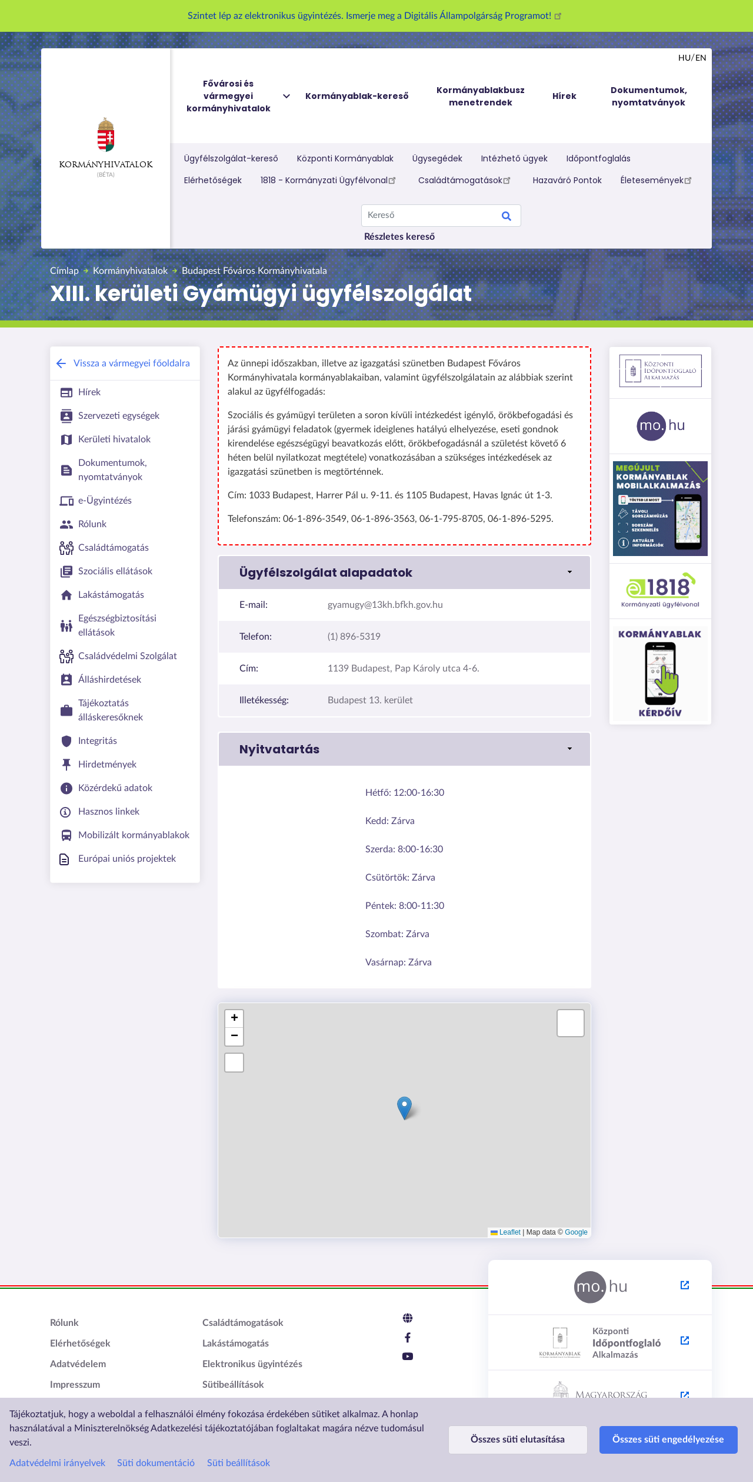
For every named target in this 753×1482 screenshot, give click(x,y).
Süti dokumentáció (156, 1463)
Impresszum (75, 1385)
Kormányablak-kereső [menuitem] (357, 96)
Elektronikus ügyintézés (252, 1364)
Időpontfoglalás (599, 158)
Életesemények (658, 179)
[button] (404, 572)
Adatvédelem (78, 1364)
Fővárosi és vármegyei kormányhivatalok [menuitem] (239, 96)
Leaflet (506, 1232)
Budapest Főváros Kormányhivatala (254, 271)
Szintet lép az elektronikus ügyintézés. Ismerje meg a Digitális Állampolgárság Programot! (376, 16)
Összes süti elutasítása (510, 1439)
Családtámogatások (466, 179)
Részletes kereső (399, 237)
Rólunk (64, 1323)
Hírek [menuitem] (564, 96)
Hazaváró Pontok (567, 180)
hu (684, 58)
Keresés (506, 218)
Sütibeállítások (233, 1385)
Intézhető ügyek (514, 158)
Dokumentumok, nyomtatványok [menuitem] (649, 96)
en (701, 58)
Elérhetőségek (213, 180)
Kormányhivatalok (105, 143)
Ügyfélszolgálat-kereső (231, 158)
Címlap (64, 271)
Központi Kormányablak (345, 158)
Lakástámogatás (235, 1343)
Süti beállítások (238, 1463)
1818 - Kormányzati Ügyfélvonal (330, 179)
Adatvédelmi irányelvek (57, 1463)
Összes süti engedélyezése (645, 1440)
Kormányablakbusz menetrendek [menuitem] (481, 96)
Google (576, 1232)
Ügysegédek (437, 158)
